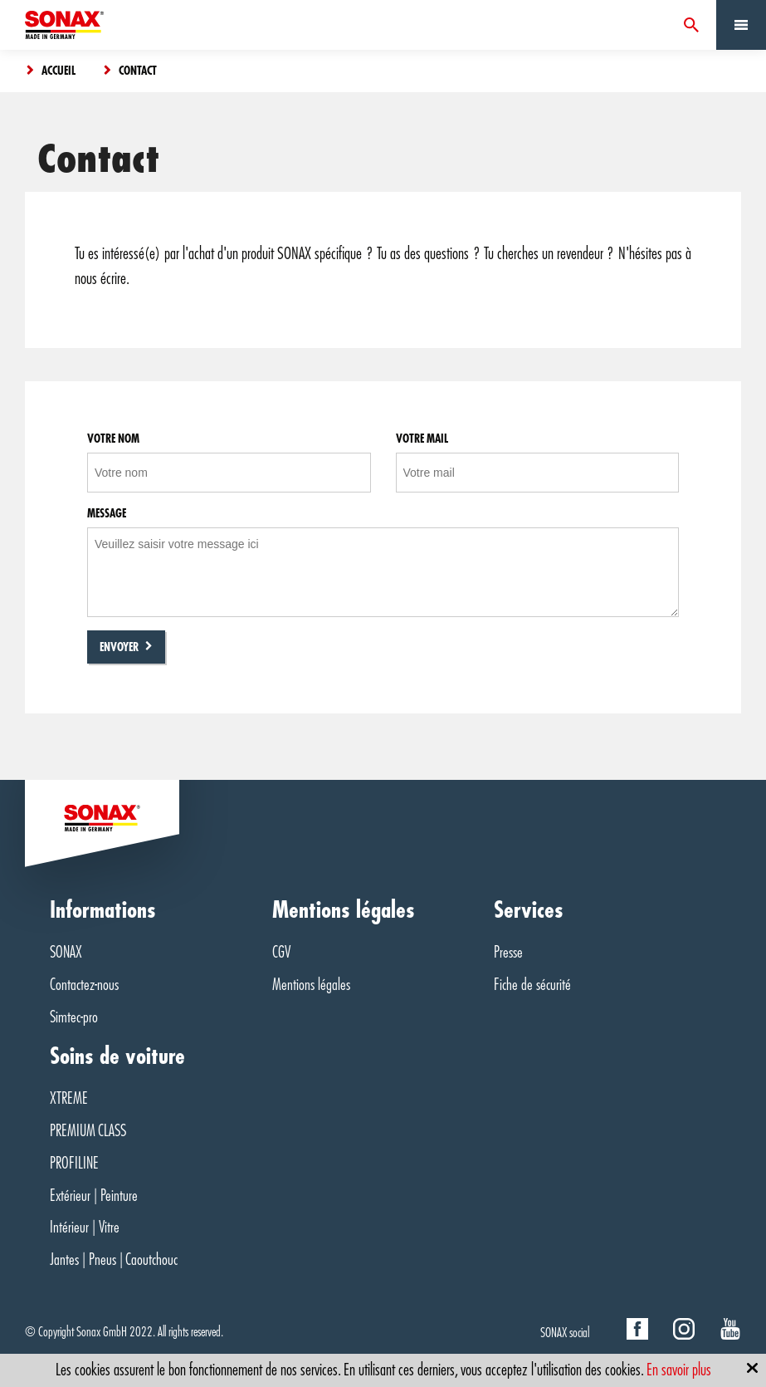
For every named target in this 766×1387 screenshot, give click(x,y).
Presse (508, 952)
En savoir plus (678, 1370)
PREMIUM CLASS (88, 1131)
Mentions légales (311, 984)
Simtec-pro (74, 1017)
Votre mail (422, 438)
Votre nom (113, 438)
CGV (281, 952)
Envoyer (119, 647)
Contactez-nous (84, 984)
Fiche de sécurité (532, 984)
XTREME (69, 1098)
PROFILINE (74, 1163)
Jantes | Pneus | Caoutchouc (114, 1259)
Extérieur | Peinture (94, 1195)
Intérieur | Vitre (85, 1227)
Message (106, 513)
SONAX (66, 952)
